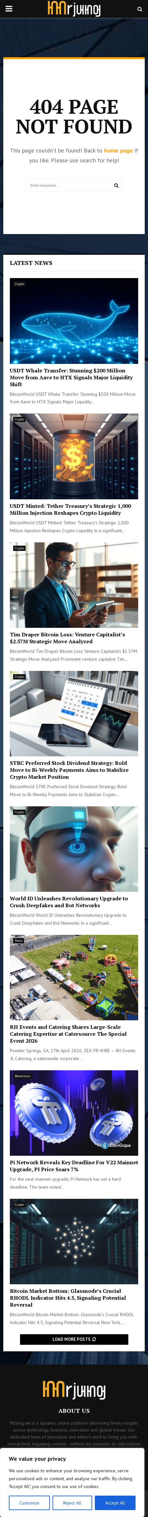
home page (118, 150)
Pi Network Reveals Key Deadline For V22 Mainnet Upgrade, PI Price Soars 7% (74, 1166)
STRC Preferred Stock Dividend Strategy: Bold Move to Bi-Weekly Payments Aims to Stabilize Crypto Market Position (69, 769)
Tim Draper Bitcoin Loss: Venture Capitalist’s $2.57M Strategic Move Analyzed (67, 638)
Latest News (31, 263)
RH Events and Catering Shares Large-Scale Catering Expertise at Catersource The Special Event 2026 (68, 1033)
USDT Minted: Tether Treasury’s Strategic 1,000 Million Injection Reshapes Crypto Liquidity (70, 509)
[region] (72, 1482)
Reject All (72, 1503)
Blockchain (23, 1076)
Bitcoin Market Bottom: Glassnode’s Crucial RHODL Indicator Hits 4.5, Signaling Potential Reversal (68, 1297)
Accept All (115, 1503)
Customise (29, 1503)
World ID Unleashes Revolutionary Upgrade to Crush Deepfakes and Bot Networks (69, 902)
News (18, 940)
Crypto (19, 284)
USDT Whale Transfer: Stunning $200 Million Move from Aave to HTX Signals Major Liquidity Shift (71, 377)
